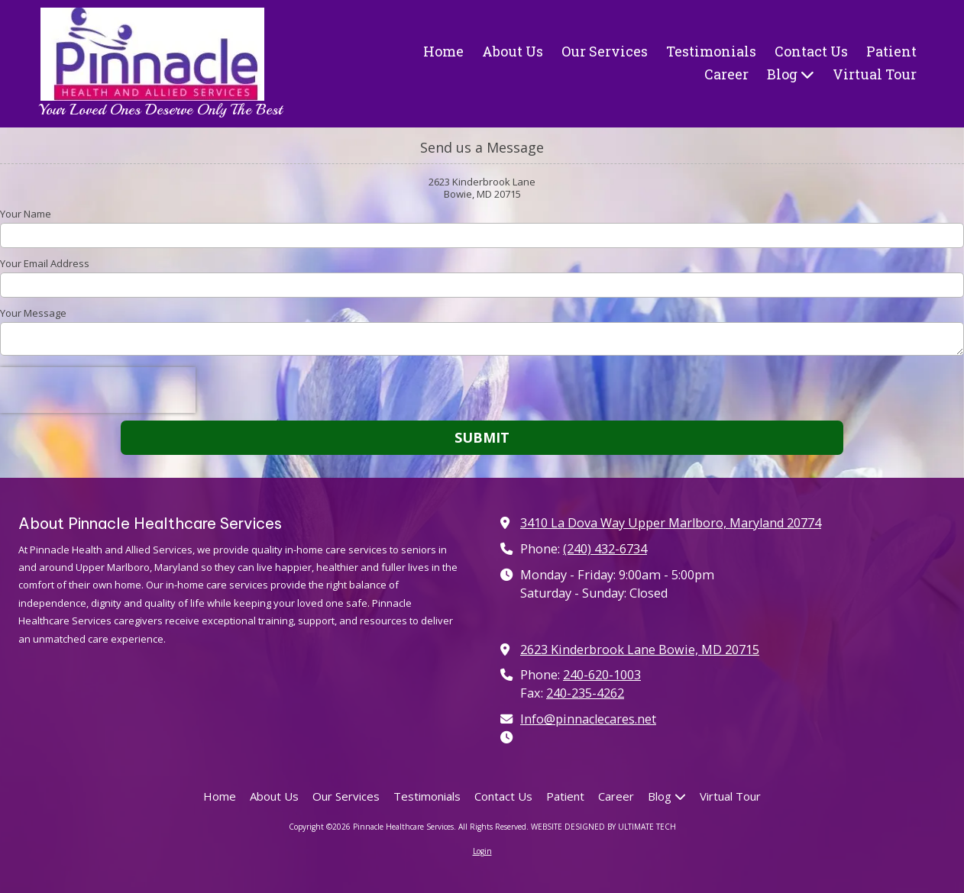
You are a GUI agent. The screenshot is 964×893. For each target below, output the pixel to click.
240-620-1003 (602, 674)
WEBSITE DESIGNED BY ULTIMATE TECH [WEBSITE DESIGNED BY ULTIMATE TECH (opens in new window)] (603, 826)
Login (482, 851)
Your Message (33, 313)
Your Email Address (44, 263)
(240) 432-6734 (605, 548)
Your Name (25, 214)
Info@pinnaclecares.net (588, 719)
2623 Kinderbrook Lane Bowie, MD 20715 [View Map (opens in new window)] (639, 649)
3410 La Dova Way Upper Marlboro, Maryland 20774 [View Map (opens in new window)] (670, 522)
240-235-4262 (585, 693)
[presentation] (98, 390)
